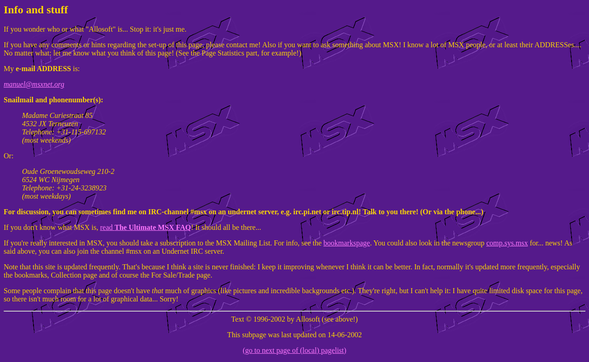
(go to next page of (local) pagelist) (295, 350)
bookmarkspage (347, 243)
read (145, 227)
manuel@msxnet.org (34, 84)
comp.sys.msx (507, 243)
